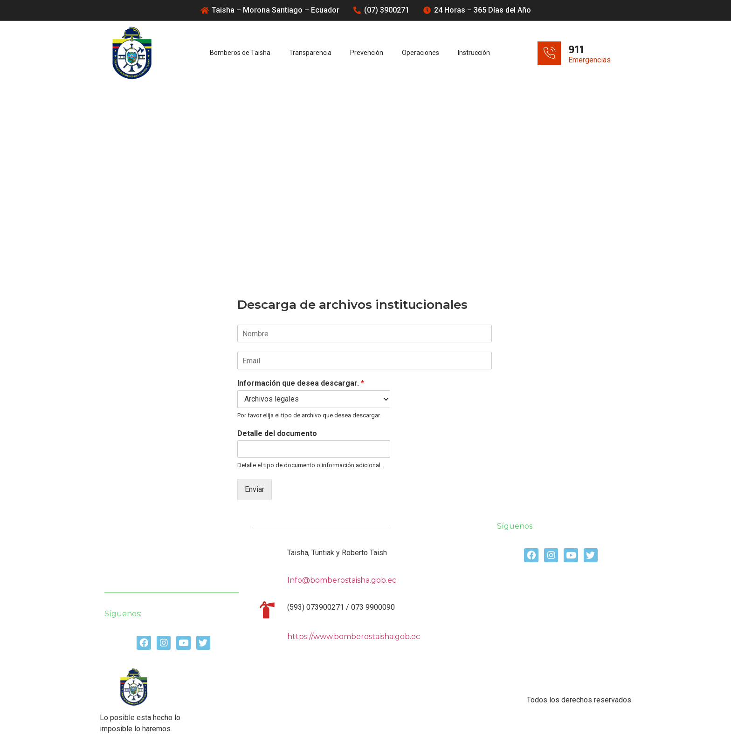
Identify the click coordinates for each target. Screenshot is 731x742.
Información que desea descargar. (300, 383)
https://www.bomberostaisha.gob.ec (353, 636)
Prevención (366, 52)
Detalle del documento (277, 433)
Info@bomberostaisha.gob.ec (341, 580)
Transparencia (310, 52)
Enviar (254, 489)
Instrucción (474, 52)
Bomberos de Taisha (240, 52)
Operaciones (420, 52)
